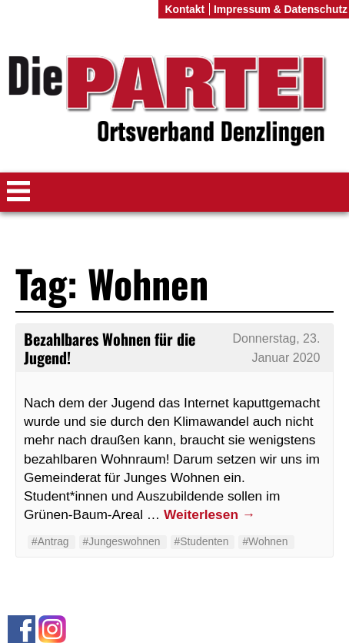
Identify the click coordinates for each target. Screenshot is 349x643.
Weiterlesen (209, 514)
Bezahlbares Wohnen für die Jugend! (109, 348)
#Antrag (50, 541)
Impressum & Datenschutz (280, 9)
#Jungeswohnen (122, 541)
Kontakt (184, 9)
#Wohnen (265, 541)
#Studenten (201, 541)
